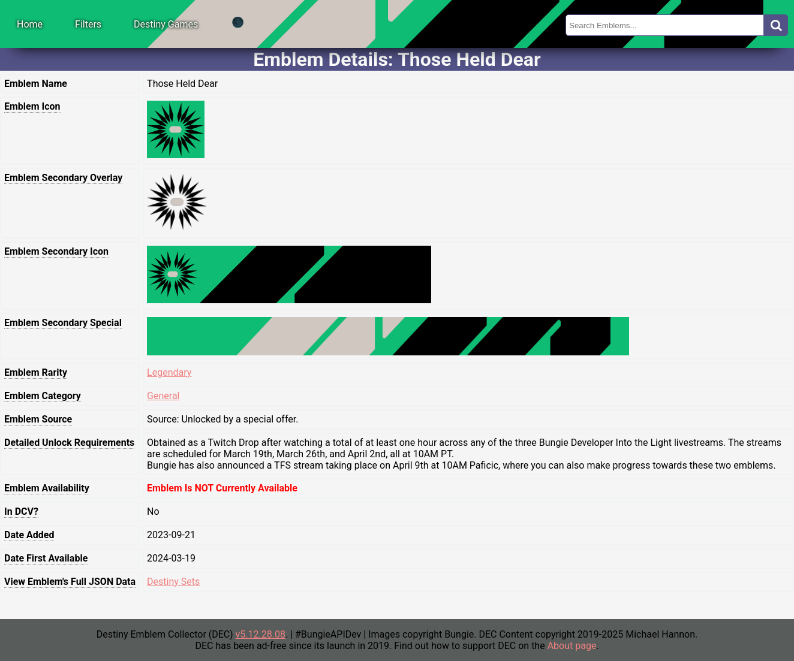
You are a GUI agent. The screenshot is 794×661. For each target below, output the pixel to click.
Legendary (169, 372)
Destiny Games (166, 24)
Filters (88, 24)
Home (30, 24)
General (163, 396)
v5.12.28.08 (260, 634)
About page (572, 645)
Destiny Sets (173, 581)
